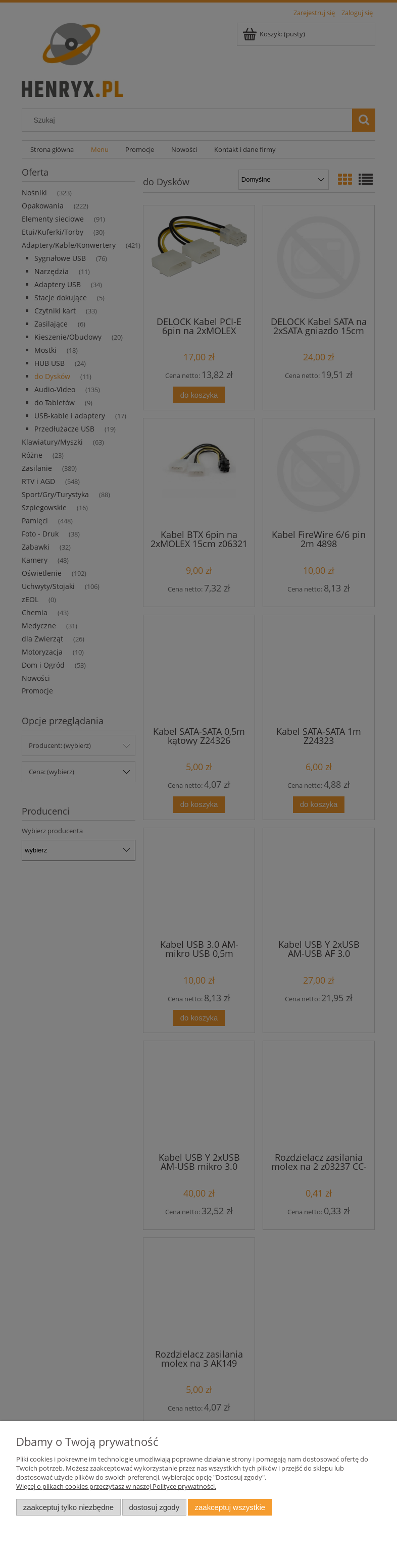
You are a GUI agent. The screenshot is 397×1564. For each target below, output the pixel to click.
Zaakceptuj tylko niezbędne (68, 1507)
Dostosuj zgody (154, 1507)
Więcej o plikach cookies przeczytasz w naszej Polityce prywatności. (116, 1486)
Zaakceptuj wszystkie (230, 1507)
